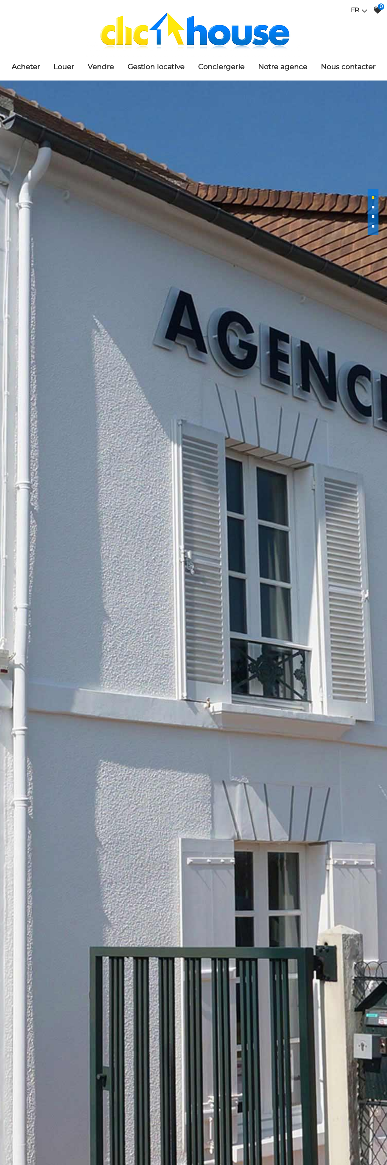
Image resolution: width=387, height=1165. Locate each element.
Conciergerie (221, 66)
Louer (64, 66)
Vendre (101, 66)
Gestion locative (156, 66)
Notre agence (282, 66)
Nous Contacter (348, 66)
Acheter (26, 66)
